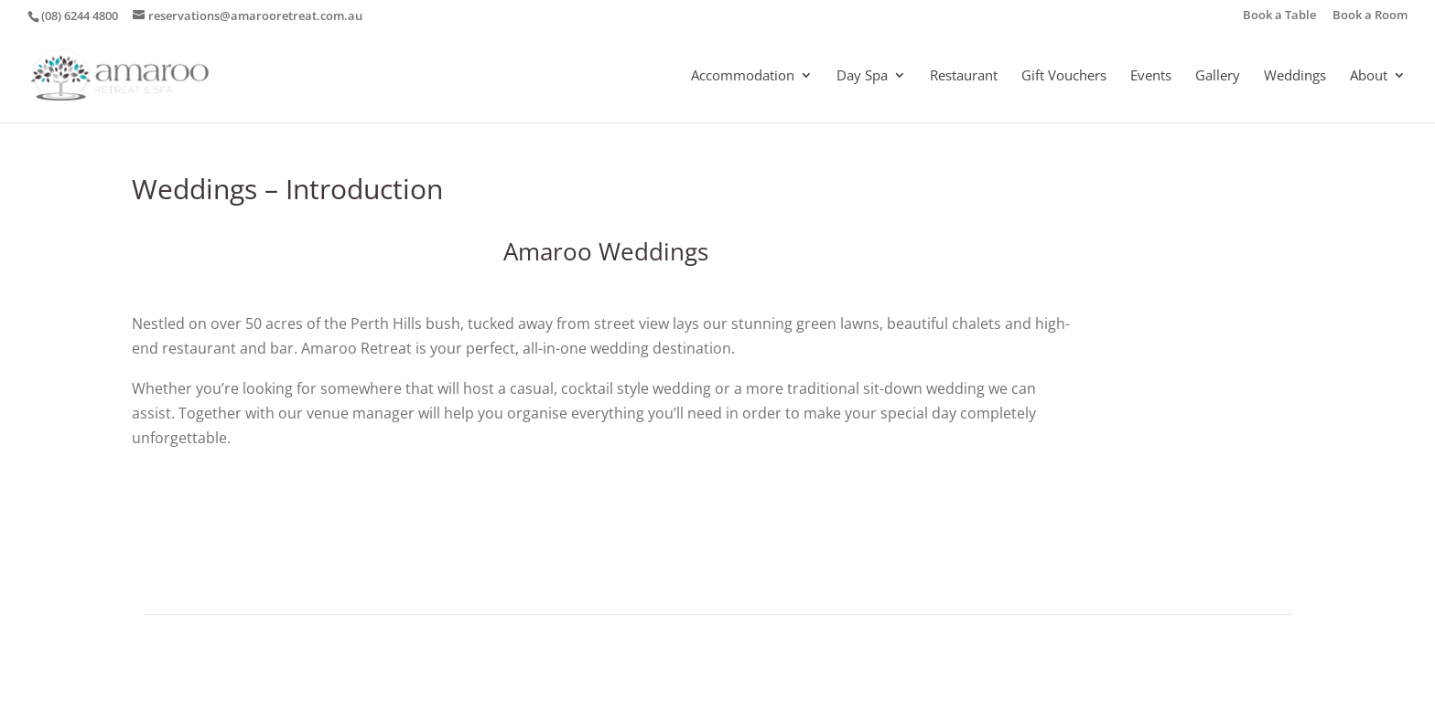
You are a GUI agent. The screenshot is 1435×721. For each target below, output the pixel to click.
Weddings (1295, 76)
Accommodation (742, 76)
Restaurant (964, 76)
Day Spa (862, 76)
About (1368, 76)
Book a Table (1279, 16)
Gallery (1217, 76)
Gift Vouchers (1063, 76)
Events (1150, 76)
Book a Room (1370, 16)
